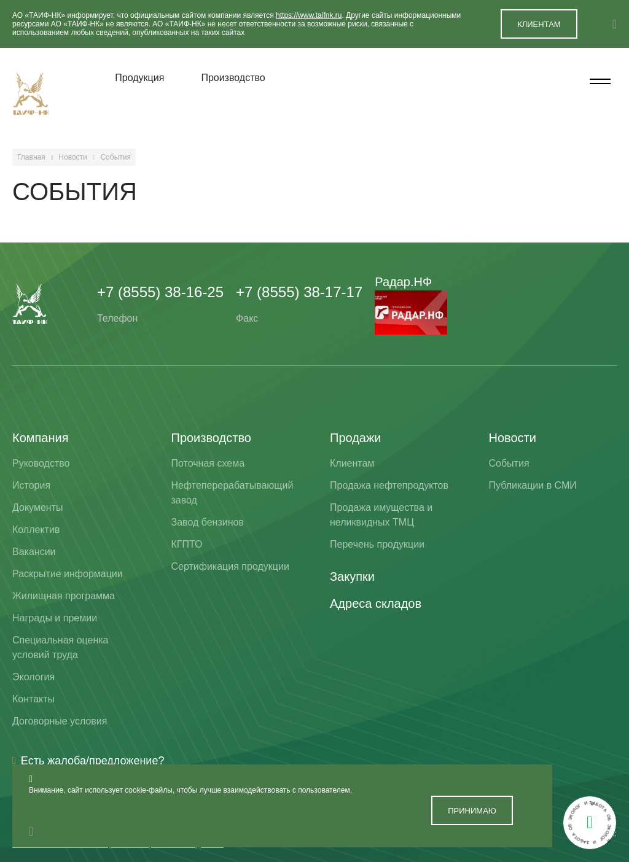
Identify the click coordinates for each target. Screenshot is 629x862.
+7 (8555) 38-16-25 (160, 292)
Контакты (33, 699)
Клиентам (352, 463)
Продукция (139, 77)
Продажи (355, 438)
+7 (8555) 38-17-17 (299, 292)
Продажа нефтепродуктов (389, 485)
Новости (72, 157)
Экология (33, 677)
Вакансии (34, 551)
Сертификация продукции (230, 566)
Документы (37, 507)
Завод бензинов (207, 522)
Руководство (41, 463)
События (509, 463)
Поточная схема (208, 463)
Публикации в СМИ (533, 485)
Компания (40, 438)
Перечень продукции (377, 544)
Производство (233, 77)
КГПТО (187, 544)
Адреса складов (375, 603)
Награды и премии (54, 618)
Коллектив (36, 529)
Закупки (352, 576)
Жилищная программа (63, 596)
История (31, 485)
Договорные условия (59, 721)
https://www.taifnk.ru (309, 15)
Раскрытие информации (67, 574)
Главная (31, 157)
